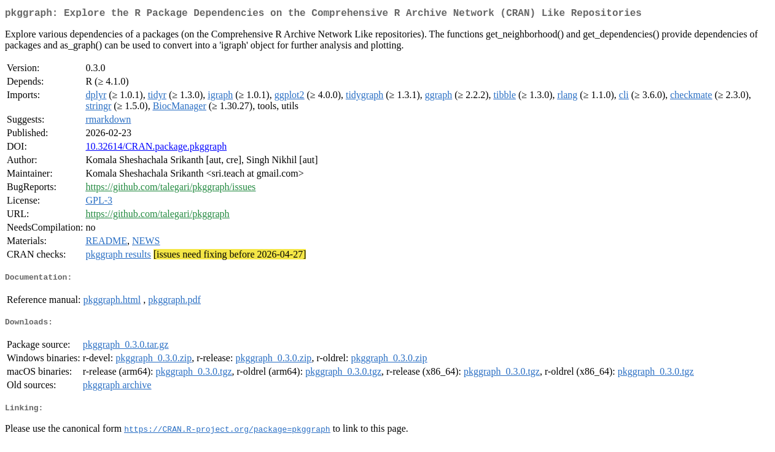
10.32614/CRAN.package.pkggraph (156, 149)
